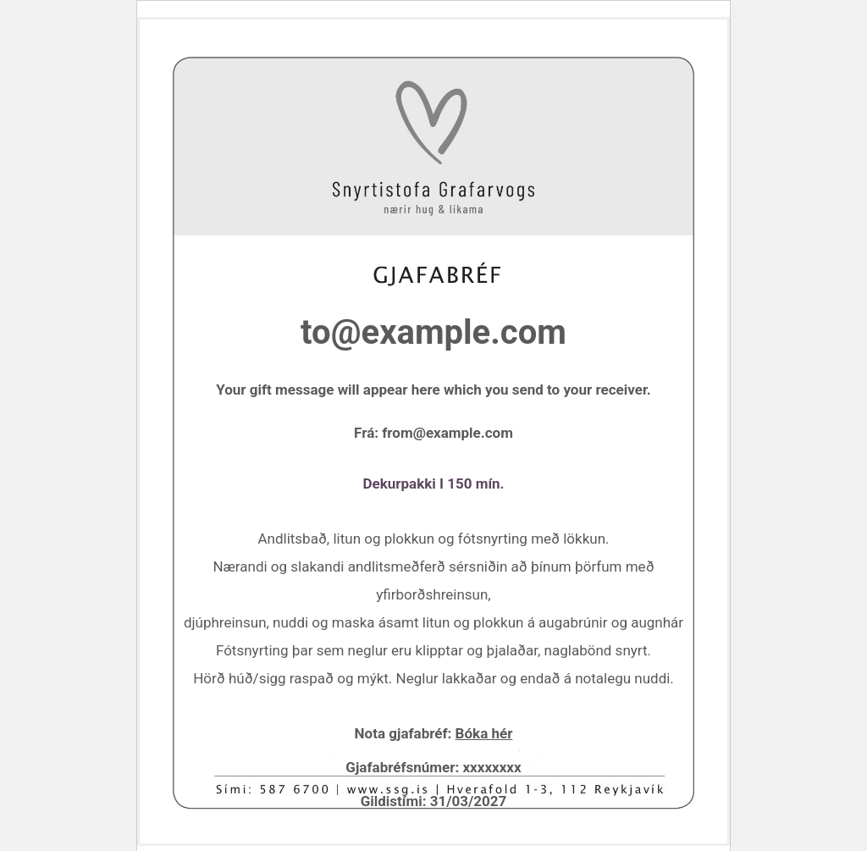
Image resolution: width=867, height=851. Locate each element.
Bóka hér (484, 733)
